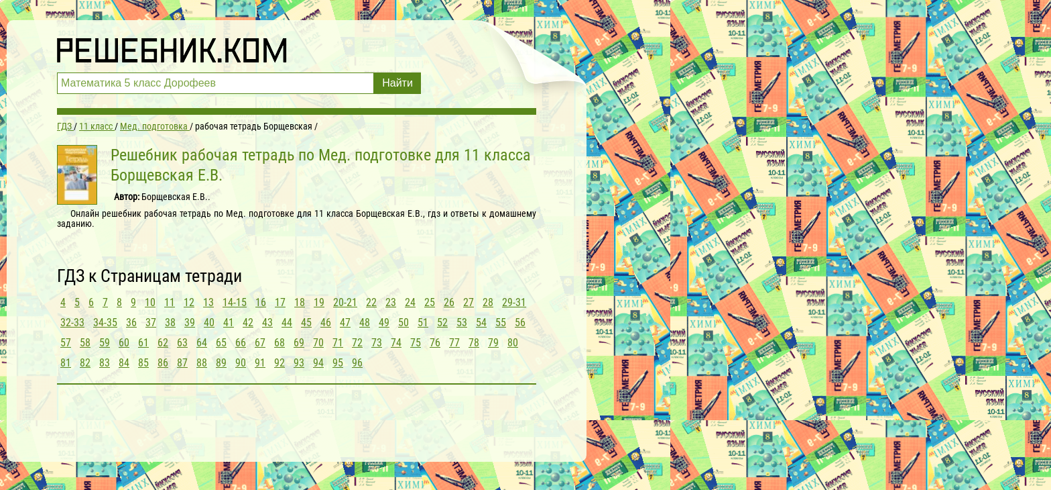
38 (170, 322)
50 (403, 322)
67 (260, 342)
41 (228, 322)
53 (461, 322)
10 (150, 302)
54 (481, 322)
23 (390, 302)
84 (124, 362)
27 (468, 302)
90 (240, 362)
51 (423, 322)
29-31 (514, 302)
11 (169, 302)
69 (299, 342)
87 (182, 362)
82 (85, 362)
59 (104, 342)
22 (371, 302)
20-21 (345, 302)
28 (488, 302)
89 (221, 362)
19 (319, 302)
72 (357, 342)
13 (208, 302)
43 (267, 322)
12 (189, 302)
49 (384, 322)
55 (500, 322)
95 (337, 362)
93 (299, 362)
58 (85, 342)
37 (150, 322)
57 (65, 342)
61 (143, 342)
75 (415, 342)
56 (520, 322)
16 (260, 302)
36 (131, 322)
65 (221, 342)
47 (345, 322)
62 (163, 342)
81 (65, 362)
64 (201, 342)
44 (287, 322)
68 (279, 342)
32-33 (72, 322)
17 (280, 302)
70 (318, 342)
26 (449, 302)
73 (376, 342)
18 (299, 302)
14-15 (235, 302)
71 (337, 342)
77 (454, 342)
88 (201, 362)
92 (279, 362)
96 (357, 362)
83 (104, 362)
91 (260, 362)
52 (442, 322)
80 (512, 342)
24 (410, 302)
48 (364, 322)
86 (163, 362)
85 (143, 362)
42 (248, 322)
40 (209, 322)
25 (429, 302)
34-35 (105, 322)
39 (189, 322)
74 (396, 342)
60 (124, 342)
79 (493, 342)
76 (435, 342)
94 (318, 362)
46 (325, 322)
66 (240, 342)
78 (474, 342)
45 (306, 322)
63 (182, 342)
